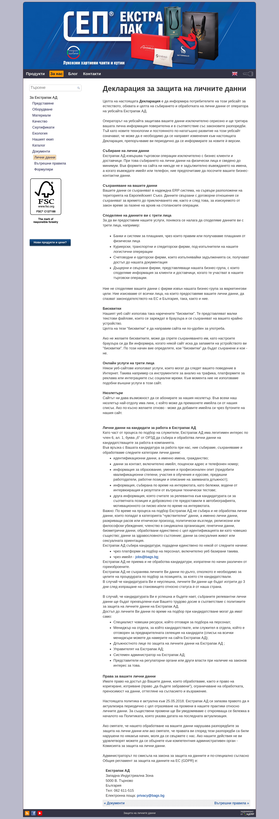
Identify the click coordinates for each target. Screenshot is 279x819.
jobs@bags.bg (146, 557)
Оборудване (42, 109)
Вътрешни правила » (231, 803)
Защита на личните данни (139, 813)
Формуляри (43, 169)
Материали (41, 115)
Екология (39, 133)
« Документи (114, 803)
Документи (41, 151)
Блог (73, 73)
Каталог (38, 145)
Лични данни (44, 157)
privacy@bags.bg (150, 795)
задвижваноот (248, 813)
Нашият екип (43, 139)
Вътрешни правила (50, 163)
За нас (56, 73)
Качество (39, 121)
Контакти (92, 73)
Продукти (35, 73)
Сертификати (43, 127)
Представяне (43, 103)
